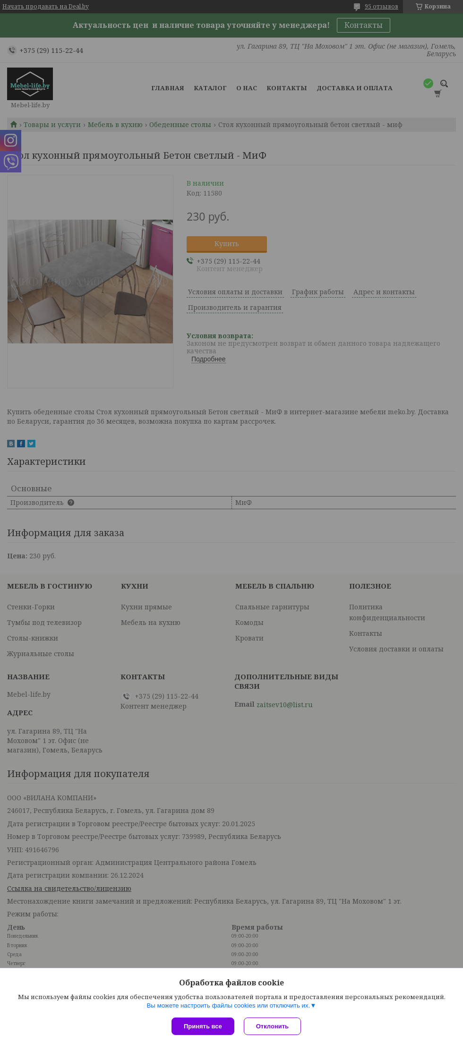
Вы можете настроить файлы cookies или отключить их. (228, 1005)
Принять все (203, 1026)
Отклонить (272, 1026)
